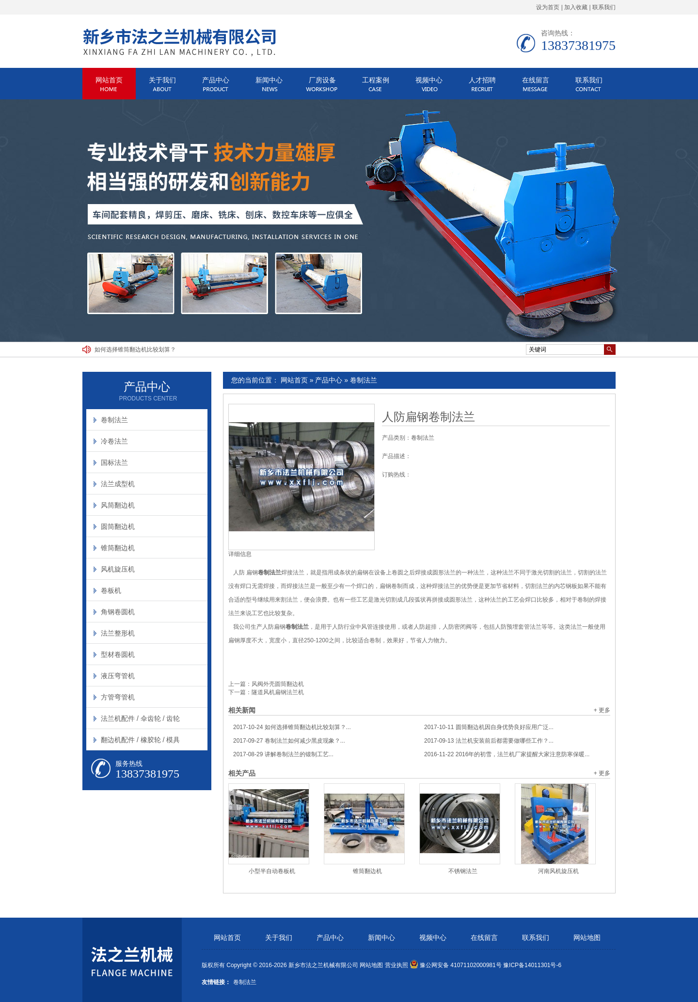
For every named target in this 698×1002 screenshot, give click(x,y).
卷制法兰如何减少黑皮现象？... (289, 740)
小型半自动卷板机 (272, 871)
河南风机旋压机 (558, 871)
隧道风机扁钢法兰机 (278, 692)
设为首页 (547, 7)
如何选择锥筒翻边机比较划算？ (135, 349)
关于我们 (162, 80)
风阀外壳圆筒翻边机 (278, 684)
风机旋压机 (118, 569)
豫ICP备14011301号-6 (532, 965)
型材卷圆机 (118, 654)
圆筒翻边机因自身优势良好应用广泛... (489, 727)
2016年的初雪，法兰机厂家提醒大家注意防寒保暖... (506, 754)
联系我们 (604, 7)
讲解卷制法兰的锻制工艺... (283, 754)
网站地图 (587, 937)
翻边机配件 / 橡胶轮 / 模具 (140, 740)
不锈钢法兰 (462, 871)
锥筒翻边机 (367, 871)
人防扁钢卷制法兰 (428, 417)
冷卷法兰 (114, 441)
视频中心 (429, 80)
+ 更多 (602, 710)
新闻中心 (269, 80)
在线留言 (535, 80)
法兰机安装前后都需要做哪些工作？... (489, 740)
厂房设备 (322, 80)
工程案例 (375, 80)
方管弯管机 (118, 697)
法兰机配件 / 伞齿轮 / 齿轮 (140, 718)
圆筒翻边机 (118, 526)
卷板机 (111, 590)
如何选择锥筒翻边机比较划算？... (292, 727)
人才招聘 (482, 80)
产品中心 (215, 80)
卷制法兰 (363, 380)
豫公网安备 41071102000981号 (456, 965)
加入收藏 (575, 7)
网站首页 (109, 80)
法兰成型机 (118, 484)
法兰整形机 (118, 633)
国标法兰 (114, 462)
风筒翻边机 (118, 505)
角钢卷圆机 (118, 612)
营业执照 (396, 965)
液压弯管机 (118, 676)
